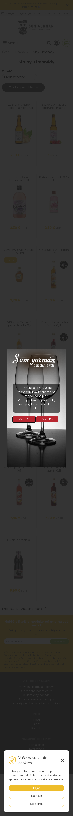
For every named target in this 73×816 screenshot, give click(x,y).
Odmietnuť (36, 803)
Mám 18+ (24, 419)
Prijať (36, 788)
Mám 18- (47, 419)
